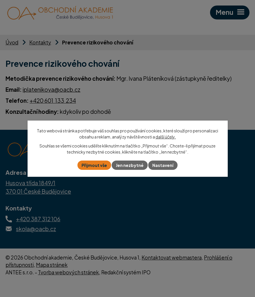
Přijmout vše (94, 165)
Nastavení (162, 165)
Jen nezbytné (130, 165)
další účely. (165, 136)
